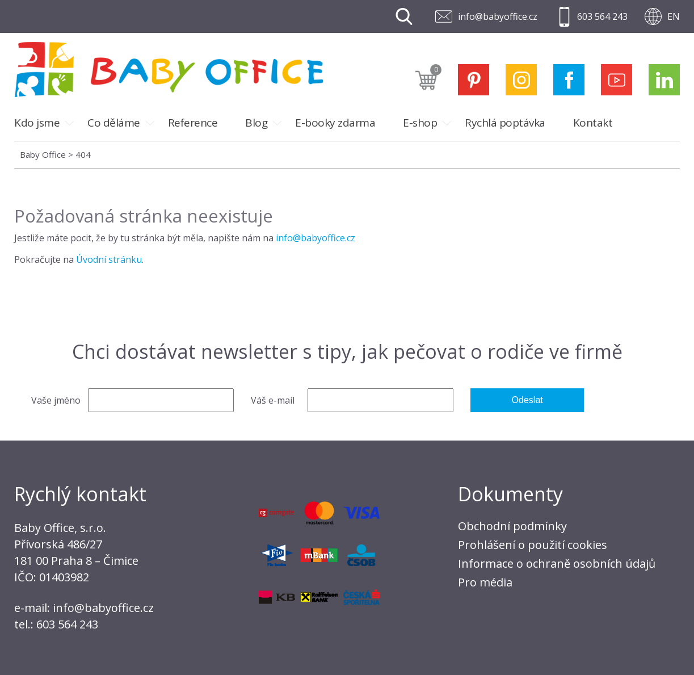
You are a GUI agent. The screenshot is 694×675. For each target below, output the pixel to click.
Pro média (485, 582)
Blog (256, 122)
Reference (193, 122)
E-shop (420, 122)
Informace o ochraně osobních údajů (556, 563)
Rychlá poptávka (505, 122)
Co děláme (113, 122)
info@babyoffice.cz (497, 16)
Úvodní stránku (109, 259)
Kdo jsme (37, 122)
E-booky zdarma (335, 122)
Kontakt (593, 122)
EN (673, 16)
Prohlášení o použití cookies (532, 544)
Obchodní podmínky (512, 526)
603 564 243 (602, 16)
